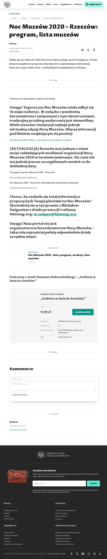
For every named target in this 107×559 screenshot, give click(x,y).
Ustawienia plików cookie (56, 554)
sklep (48, 4)
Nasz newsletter (61, 516)
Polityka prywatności (62, 541)
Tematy (6, 516)
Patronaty (7, 541)
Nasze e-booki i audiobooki (65, 510)
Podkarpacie (35, 18)
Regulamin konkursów (63, 538)
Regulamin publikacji (62, 535)
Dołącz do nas (9, 532)
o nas (55, 4)
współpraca (66, 4)
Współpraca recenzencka (13, 544)
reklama (78, 4)
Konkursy (58, 519)
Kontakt (7, 513)
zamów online (83, 312)
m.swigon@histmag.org (55, 214)
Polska (23, 18)
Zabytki (14, 18)
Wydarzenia (14, 14)
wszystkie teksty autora (18, 429)
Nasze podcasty (61, 513)
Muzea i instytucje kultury (53, 18)
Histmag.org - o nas (11, 510)
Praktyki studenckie (11, 535)
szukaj (31, 4)
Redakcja (13, 44)
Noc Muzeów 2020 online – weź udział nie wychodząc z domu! (41, 139)
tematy (40, 4)
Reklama (7, 538)
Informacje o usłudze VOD (64, 544)
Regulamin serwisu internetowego (67, 532)
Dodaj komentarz (20, 394)
